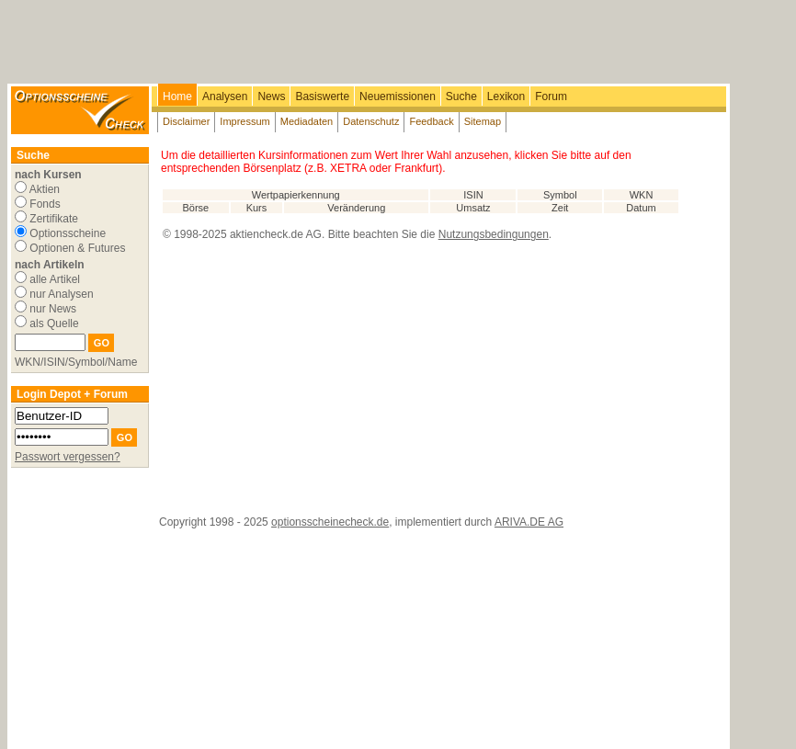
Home (177, 96)
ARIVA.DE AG (529, 522)
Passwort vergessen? (67, 456)
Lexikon (506, 96)
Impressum (244, 121)
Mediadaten (307, 121)
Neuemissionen (397, 96)
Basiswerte (322, 96)
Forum (551, 96)
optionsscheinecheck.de (330, 522)
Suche (461, 96)
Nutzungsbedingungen (493, 234)
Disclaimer (186, 121)
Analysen (224, 96)
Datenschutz (371, 121)
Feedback (431, 121)
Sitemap (482, 121)
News (271, 96)
